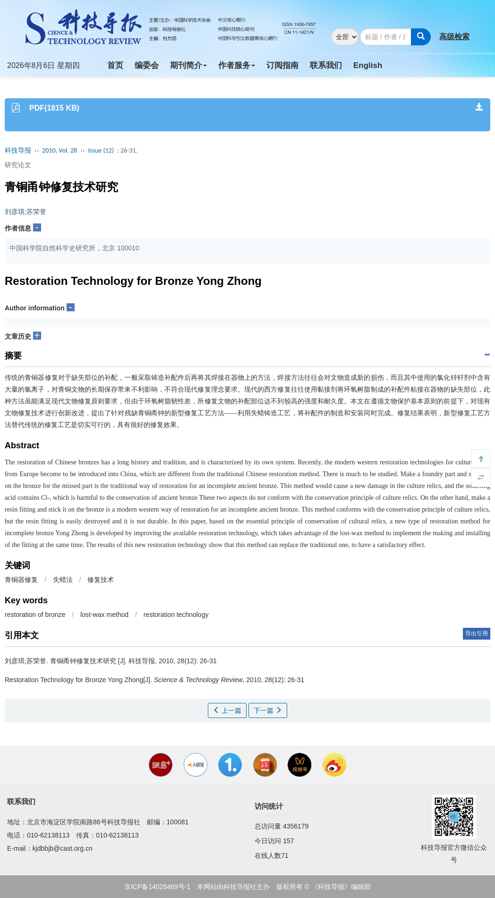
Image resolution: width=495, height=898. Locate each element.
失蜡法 (63, 579)
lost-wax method (104, 614)
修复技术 (100, 579)
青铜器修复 (21, 579)
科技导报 (18, 150)
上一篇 (227, 710)
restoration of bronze (35, 614)
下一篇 (268, 710)
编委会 (147, 65)
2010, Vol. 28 (59, 150)
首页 (115, 65)
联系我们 (326, 65)
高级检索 (454, 37)
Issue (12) (101, 150)
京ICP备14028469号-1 (157, 886)
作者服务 (236, 65)
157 (288, 841)
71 (285, 855)
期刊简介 (188, 65)
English (367, 65)
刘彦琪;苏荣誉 (25, 211)
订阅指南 (282, 65)
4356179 (296, 826)
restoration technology (176, 614)
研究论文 (18, 165)
